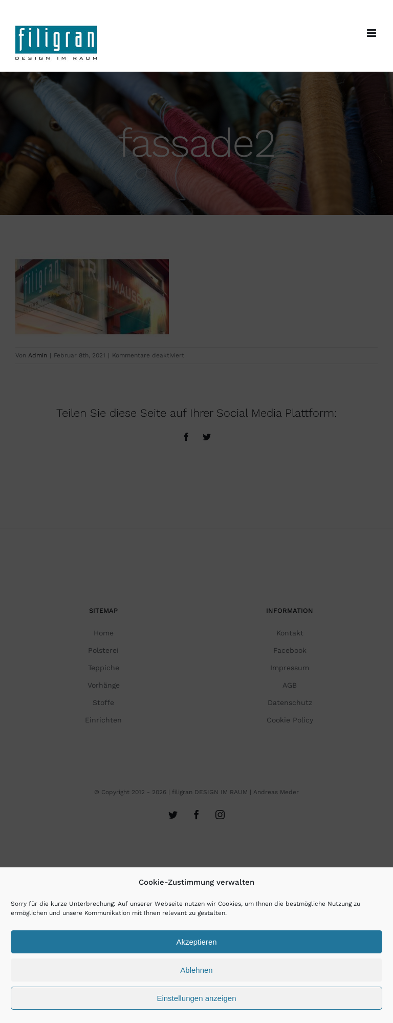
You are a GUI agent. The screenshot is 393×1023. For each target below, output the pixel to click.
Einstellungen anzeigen (196, 998)
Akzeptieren (196, 941)
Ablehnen (196, 970)
